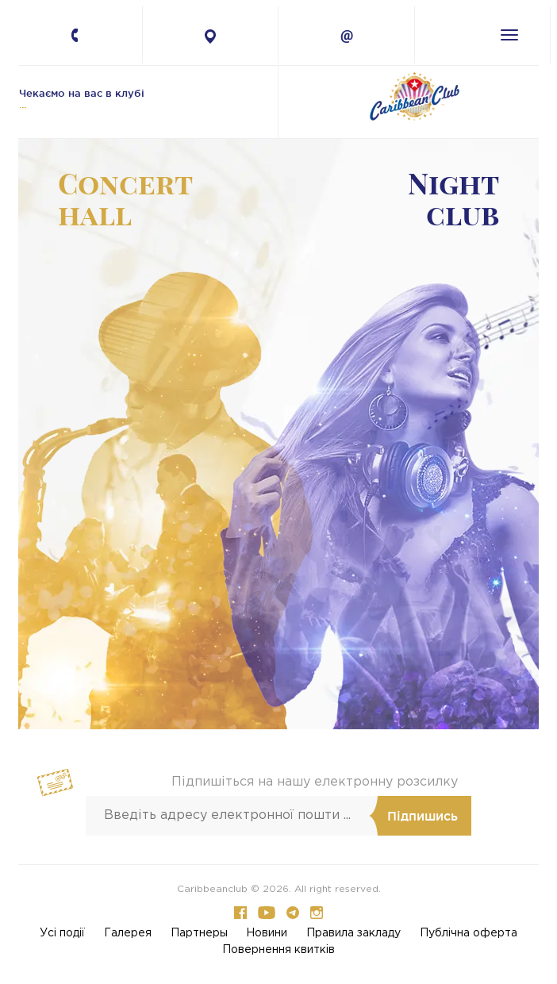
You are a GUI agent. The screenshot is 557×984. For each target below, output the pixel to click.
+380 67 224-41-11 (86, 38)
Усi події (62, 933)
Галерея (128, 933)
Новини (266, 933)
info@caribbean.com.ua (346, 36)
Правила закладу (353, 933)
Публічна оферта (468, 933)
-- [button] (142, 434)
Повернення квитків (278, 950)
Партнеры (199, 933)
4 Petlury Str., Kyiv (211, 36)
